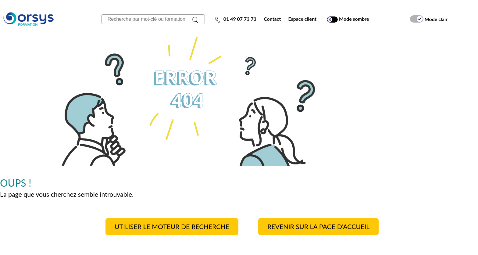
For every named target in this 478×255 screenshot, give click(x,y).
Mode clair (429, 19)
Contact (272, 19)
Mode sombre (348, 19)
